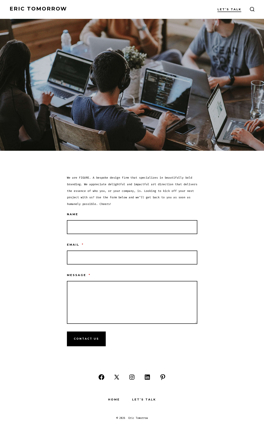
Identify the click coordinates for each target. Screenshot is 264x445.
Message (79, 275)
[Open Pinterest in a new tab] (163, 377)
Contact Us (86, 338)
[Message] (132, 302)
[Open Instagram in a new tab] (132, 377)
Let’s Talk (229, 9)
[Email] (132, 257)
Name (72, 214)
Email (75, 244)
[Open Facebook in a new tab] (101, 377)
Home (114, 399)
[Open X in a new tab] (116, 377)
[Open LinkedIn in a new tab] (147, 377)
